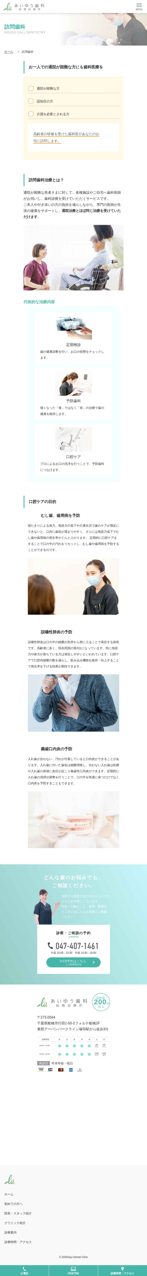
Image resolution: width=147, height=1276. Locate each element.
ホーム (8, 51)
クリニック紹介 (16, 1223)
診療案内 (10, 1232)
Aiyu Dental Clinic (77, 1257)
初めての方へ (13, 1204)
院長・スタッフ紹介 (18, 1213)
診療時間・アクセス (18, 1242)
